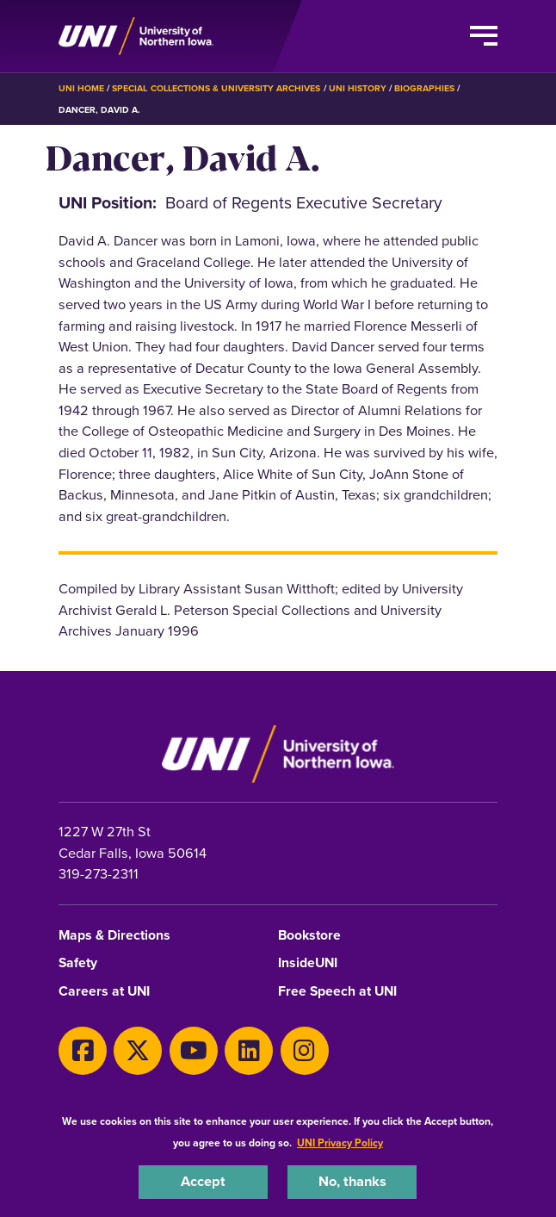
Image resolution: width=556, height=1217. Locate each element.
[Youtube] (194, 1051)
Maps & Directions (114, 936)
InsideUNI (307, 963)
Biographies (424, 88)
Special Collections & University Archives (216, 88)
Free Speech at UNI (337, 992)
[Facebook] (83, 1051)
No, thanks (352, 1181)
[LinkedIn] (249, 1051)
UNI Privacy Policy (340, 1143)
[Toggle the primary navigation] (483, 36)
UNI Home (81, 88)
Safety (78, 963)
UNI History (357, 88)
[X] (138, 1051)
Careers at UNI (104, 992)
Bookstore (309, 936)
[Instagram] (305, 1051)
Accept (203, 1181)
